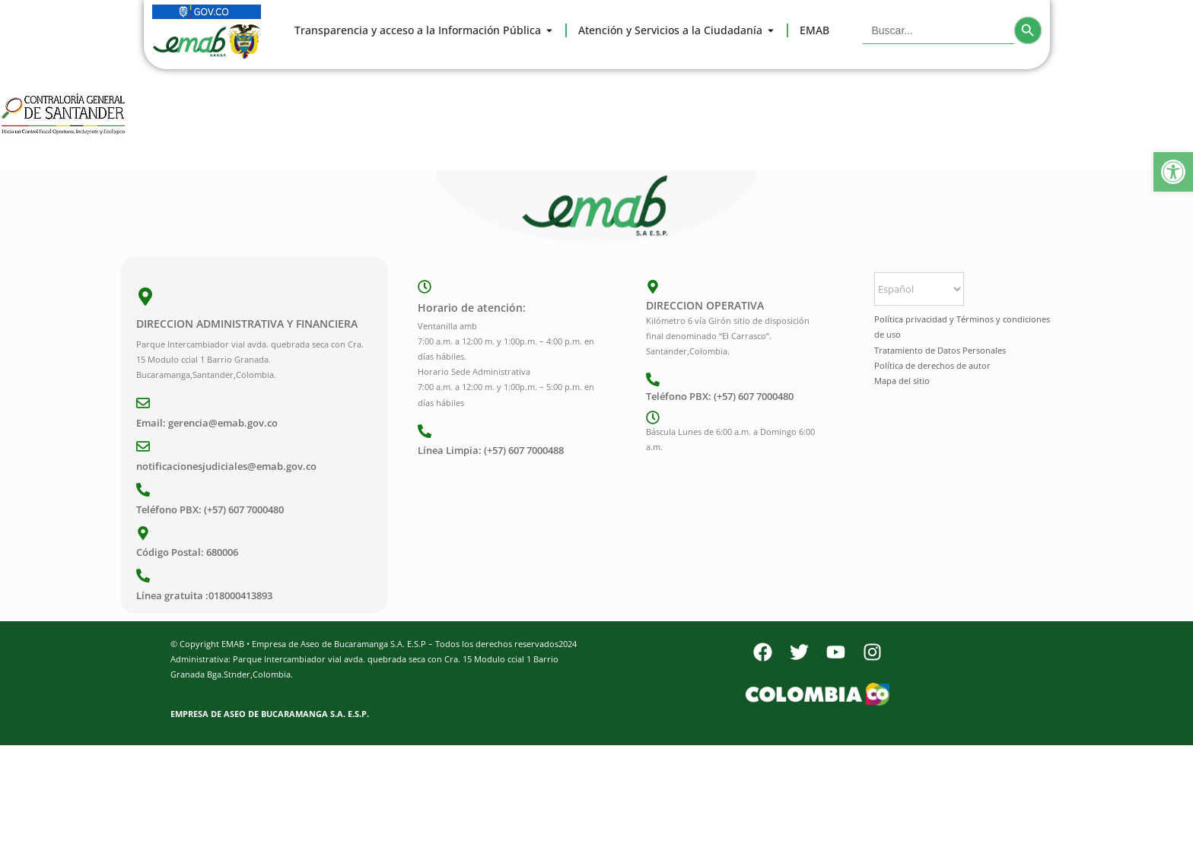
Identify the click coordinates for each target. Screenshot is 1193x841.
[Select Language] (919, 289)
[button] (1173, 172)
